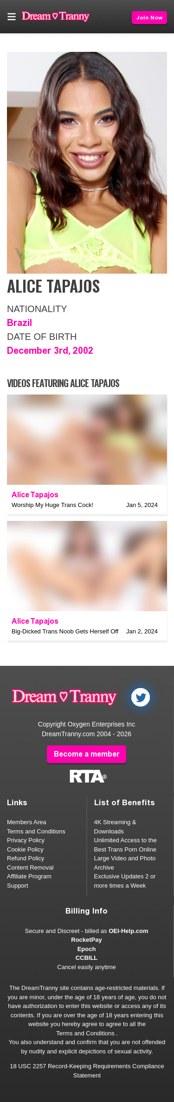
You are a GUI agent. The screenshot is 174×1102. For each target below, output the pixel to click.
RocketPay (86, 939)
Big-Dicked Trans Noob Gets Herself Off (65, 631)
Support (17, 885)
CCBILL (87, 957)
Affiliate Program (29, 876)
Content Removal (30, 867)
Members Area (26, 822)
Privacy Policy (26, 840)
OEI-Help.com (128, 930)
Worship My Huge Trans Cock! (52, 504)
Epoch (86, 948)
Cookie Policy (25, 849)
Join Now (149, 17)
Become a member (86, 754)
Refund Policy (25, 858)
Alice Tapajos (35, 494)
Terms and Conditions (36, 831)
